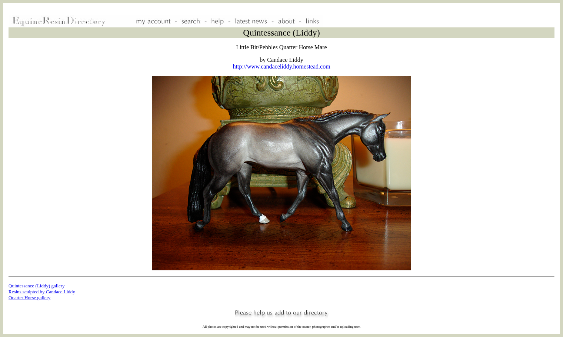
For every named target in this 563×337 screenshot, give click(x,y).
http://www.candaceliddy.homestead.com (281, 66)
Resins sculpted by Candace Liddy (42, 291)
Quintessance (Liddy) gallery (37, 285)
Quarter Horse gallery (29, 297)
